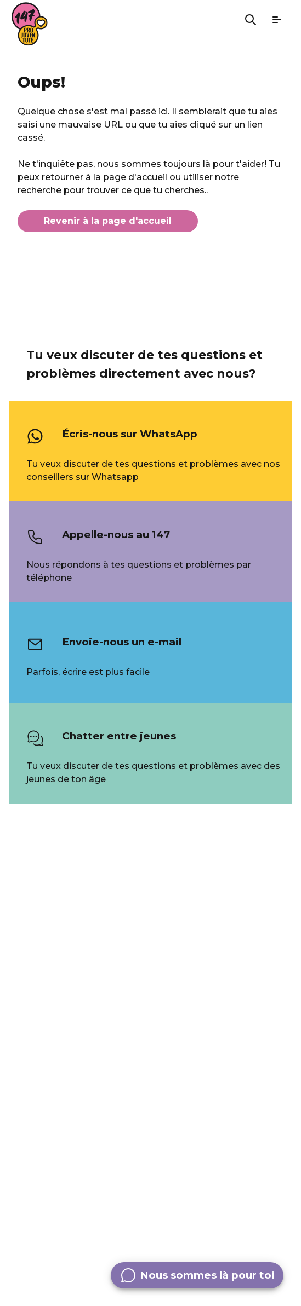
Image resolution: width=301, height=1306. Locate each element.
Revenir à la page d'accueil (108, 221)
